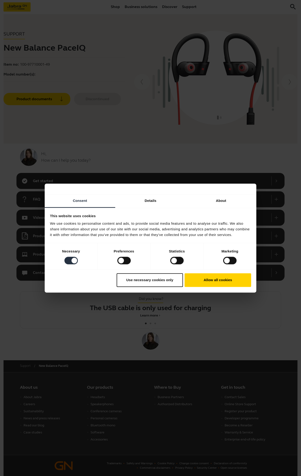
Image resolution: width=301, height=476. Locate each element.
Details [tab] (150, 201)
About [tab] (221, 201)
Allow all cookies (218, 280)
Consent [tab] (80, 201)
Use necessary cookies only (149, 280)
